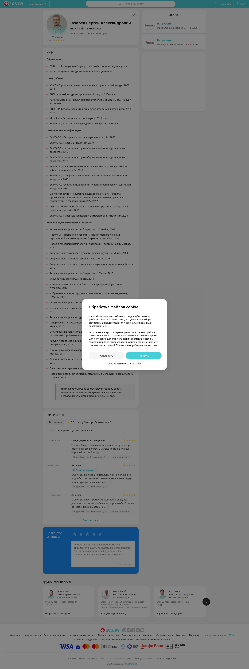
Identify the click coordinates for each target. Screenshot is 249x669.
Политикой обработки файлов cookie (137, 345)
